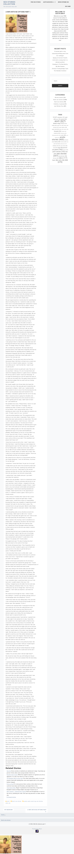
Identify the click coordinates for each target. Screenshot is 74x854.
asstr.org (33, 801)
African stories (59, 97)
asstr (8, 801)
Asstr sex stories (16, 801)
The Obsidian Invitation (60, 70)
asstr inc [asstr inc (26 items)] (60, 125)
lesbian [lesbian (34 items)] (56, 145)
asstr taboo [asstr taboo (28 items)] (63, 127)
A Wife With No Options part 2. (36, 810)
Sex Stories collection (9, 3)
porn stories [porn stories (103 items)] (59, 151)
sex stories (40, 801)
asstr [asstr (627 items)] (60, 121)
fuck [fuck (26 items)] (58, 143)
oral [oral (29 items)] (55, 147)
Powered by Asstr (37, 828)
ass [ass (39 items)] (58, 119)
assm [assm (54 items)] (64, 119)
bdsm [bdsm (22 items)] (66, 129)
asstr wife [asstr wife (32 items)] (55, 129)
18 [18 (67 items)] (55, 117)
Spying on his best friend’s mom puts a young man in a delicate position (60, 60)
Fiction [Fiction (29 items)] (63, 141)
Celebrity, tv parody (59, 104)
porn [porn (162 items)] (59, 149)
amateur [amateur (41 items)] (61, 117)
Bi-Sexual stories (11, 797)
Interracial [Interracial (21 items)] (63, 143)
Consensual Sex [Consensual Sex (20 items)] (56, 135)
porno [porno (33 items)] (65, 149)
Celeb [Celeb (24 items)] (64, 131)
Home (2, 814)
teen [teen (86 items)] (55, 160)
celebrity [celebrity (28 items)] (57, 133)
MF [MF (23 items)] (60, 145)
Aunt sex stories (58, 101)
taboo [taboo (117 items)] (63, 158)
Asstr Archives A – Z (49, 2)
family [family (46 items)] (57, 141)
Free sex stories (36, 2)
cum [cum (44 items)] (63, 135)
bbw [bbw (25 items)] (61, 129)
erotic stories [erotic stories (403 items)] (58, 138)
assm (25, 801)
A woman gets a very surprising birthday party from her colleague (60, 53)
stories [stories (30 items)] (56, 158)
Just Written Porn (59, 106)
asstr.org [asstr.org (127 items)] (58, 123)
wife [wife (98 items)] (62, 160)
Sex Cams (68, 6)
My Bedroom (8, 809)
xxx (9, 803)
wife (7, 803)
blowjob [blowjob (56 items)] (57, 131)
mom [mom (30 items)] (65, 145)
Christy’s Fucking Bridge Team (60, 68)
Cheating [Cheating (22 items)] (63, 133)
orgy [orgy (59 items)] (60, 147)
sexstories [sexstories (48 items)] (63, 156)
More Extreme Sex (63, 2)
